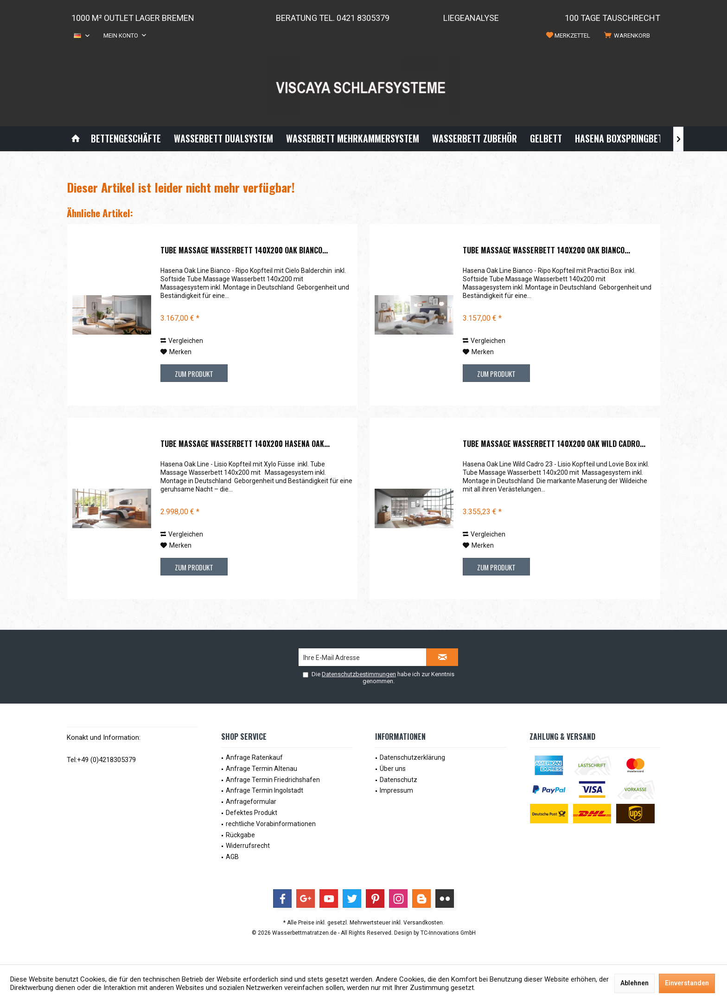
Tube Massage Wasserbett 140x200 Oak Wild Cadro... (554, 444)
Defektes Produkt (251, 812)
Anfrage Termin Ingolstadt (264, 790)
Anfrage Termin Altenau (261, 768)
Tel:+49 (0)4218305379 (101, 760)
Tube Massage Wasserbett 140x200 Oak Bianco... (244, 251)
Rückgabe (240, 835)
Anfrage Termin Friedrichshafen (273, 779)
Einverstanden (687, 983)
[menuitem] (628, 36)
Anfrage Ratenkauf (254, 757)
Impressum (396, 790)
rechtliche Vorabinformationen (271, 823)
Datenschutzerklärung (412, 757)
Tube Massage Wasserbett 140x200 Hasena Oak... (245, 444)
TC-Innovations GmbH (448, 933)
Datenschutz (398, 779)
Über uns (393, 768)
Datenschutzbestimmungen (359, 674)
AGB (232, 856)
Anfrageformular (251, 801)
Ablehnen (634, 983)
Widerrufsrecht (248, 845)
